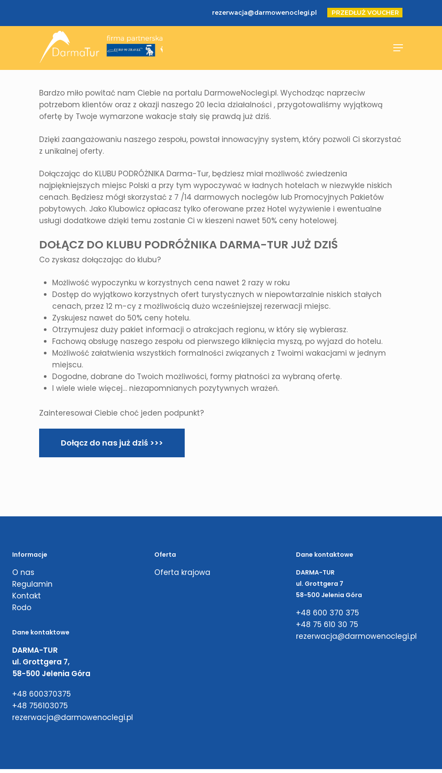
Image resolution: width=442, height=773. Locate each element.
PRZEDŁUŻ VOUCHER (365, 13)
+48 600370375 (41, 694)
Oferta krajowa (182, 572)
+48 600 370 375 (327, 613)
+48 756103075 (40, 705)
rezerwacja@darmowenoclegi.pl (264, 13)
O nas (23, 572)
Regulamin (32, 584)
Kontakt (26, 596)
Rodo (21, 607)
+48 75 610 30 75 (327, 624)
